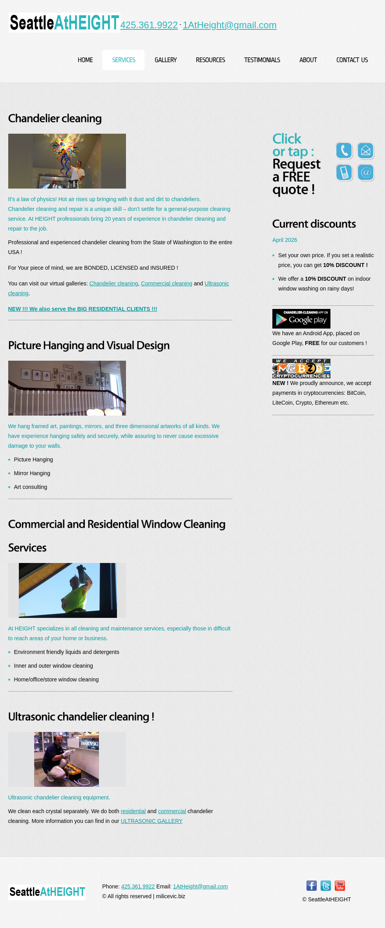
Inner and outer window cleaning (53, 666)
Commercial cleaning (166, 283)
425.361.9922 (149, 25)
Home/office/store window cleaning (56, 679)
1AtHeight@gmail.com (230, 25)
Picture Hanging (33, 459)
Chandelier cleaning (113, 283)
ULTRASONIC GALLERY (151, 821)
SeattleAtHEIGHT (64, 23)
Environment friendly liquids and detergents (67, 652)
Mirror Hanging (32, 473)
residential (133, 811)
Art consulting (30, 487)
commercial (172, 811)
